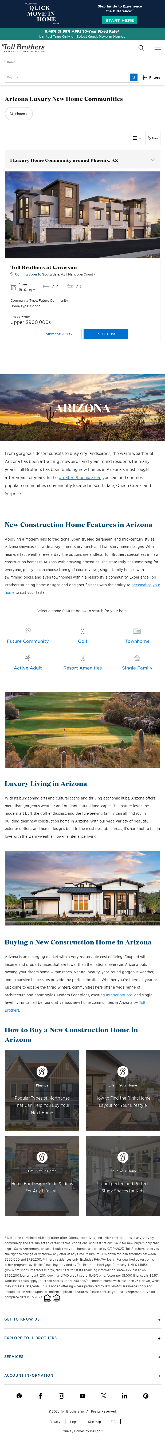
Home (11, 61)
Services (13, 1356)
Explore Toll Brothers (30, 1337)
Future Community (28, 641)
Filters (154, 77)
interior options (119, 995)
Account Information (28, 1375)
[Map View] (153, 138)
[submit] (134, 77)
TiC (113, 1421)
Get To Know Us (22, 1319)
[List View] (138, 138)
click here (63, 1270)
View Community (59, 334)
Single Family (137, 667)
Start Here (119, 20)
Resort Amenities (82, 667)
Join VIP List (106, 334)
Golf (82, 641)
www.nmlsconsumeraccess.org (29, 1270)
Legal (74, 1421)
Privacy (54, 1421)
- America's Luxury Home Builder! (23, 48)
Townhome (137, 641)
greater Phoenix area (79, 477)
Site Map (94, 1421)
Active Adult (28, 667)
